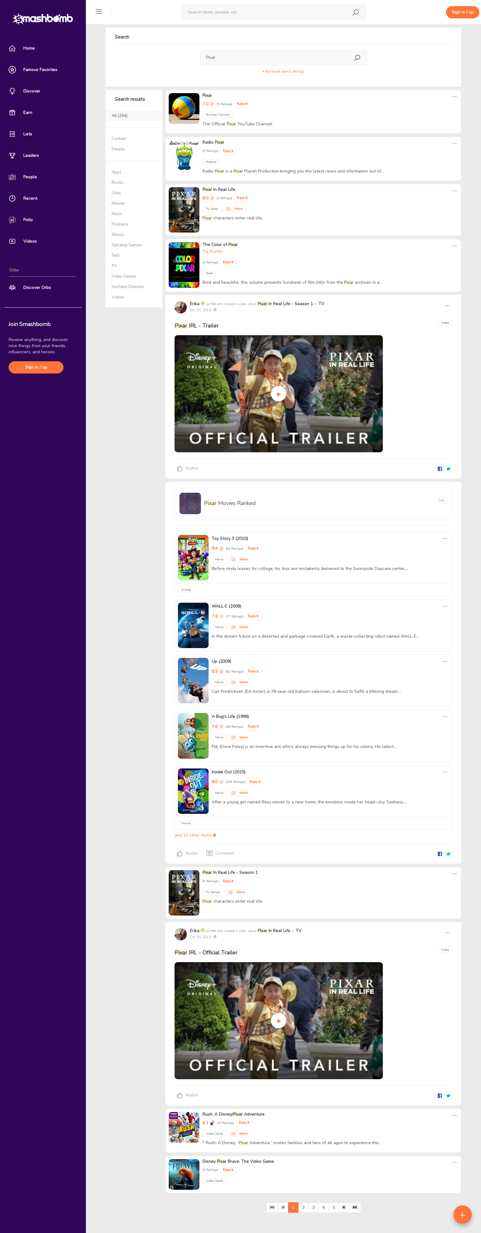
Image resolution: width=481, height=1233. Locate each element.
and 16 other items (195, 835)
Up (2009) (221, 661)
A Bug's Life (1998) (230, 716)
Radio (213, 142)
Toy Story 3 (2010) (230, 538)
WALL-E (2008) (226, 606)
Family (186, 823)
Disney (186, 590)
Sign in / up (36, 367)
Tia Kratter (212, 251)
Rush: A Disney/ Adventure (233, 1114)
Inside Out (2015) (228, 772)
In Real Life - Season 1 (285, 304)
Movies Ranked (230, 503)
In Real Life (218, 189)
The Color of (220, 245)
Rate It (242, 103)
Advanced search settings (283, 71)
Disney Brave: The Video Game (238, 1161)
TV (321, 304)
